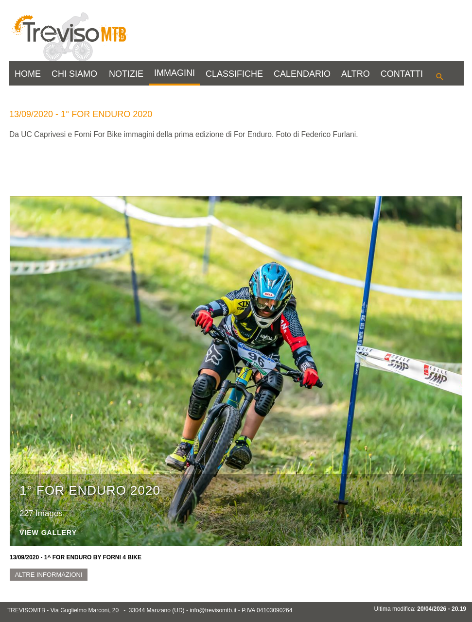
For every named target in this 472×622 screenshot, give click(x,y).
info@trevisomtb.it (213, 610)
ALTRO (355, 74)
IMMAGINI (174, 73)
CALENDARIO (302, 74)
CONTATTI (402, 74)
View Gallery (48, 532)
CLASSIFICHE (234, 74)
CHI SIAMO (74, 74)
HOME (28, 74)
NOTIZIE (126, 74)
